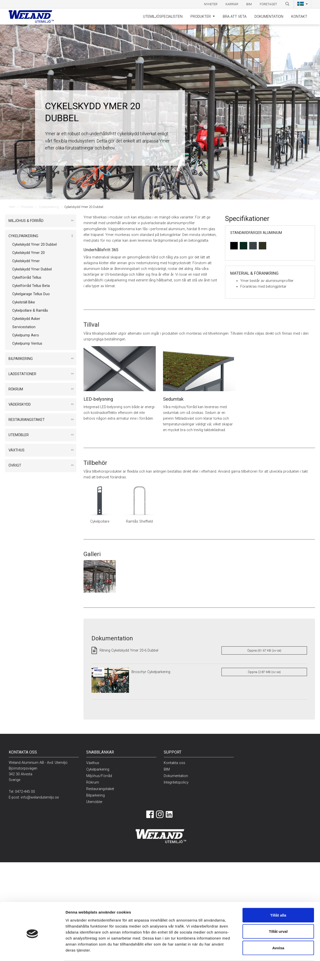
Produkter (201, 16)
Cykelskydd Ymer (26, 261)
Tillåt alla (278, 895)
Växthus (16, 450)
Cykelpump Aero (25, 335)
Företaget (268, 4)
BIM (249, 4)
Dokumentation (268, 16)
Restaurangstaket (26, 420)
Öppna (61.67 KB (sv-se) (264, 650)
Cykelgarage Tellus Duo (31, 294)
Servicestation (24, 327)
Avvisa (278, 928)
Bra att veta (234, 16)
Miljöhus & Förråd (26, 221)
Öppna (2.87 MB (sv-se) (264, 672)
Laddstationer (22, 374)
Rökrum (15, 389)
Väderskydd (19, 404)
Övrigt (14, 465)
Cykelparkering (49, 207)
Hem (12, 207)
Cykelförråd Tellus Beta (31, 286)
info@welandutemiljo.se (40, 797)
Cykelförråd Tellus (26, 277)
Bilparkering (20, 359)
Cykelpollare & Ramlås (30, 310)
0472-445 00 (25, 792)
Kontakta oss (174, 763)
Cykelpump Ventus (27, 343)
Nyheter (211, 4)
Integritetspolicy (176, 782)
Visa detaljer (264, 951)
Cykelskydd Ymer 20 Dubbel (34, 244)
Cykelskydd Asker (26, 319)
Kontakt (299, 16)
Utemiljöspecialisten (162, 16)
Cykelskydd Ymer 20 (28, 253)
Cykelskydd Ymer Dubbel (32, 269)
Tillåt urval (278, 912)
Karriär (232, 4)
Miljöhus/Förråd (99, 776)
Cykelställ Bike (23, 302)
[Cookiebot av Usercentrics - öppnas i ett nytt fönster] (32, 951)
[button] (302, 4)
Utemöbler (18, 435)
